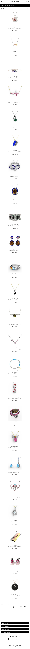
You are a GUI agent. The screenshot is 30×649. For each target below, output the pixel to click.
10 (25, 606)
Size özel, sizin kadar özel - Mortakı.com (15, 1)
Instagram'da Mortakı (17, 646)
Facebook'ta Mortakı (10, 646)
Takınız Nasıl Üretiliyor (6, 626)
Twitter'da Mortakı (13, 646)
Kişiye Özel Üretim (5, 623)
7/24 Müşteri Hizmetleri (6, 632)
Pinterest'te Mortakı (15, 646)
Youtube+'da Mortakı (20, 646)
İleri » (28, 606)
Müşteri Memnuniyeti (5, 629)
